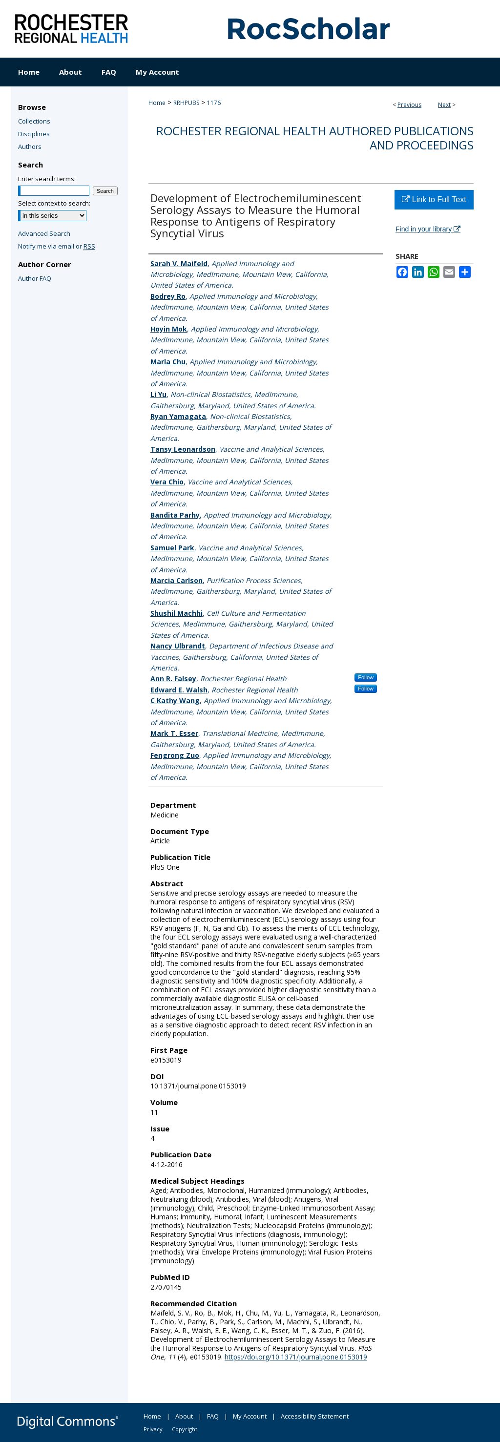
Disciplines (34, 133)
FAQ (213, 1416)
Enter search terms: (47, 178)
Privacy (153, 1429)
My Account (250, 1416)
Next (444, 105)
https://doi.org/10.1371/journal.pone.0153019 (296, 1356)
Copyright (184, 1429)
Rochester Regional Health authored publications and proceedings (315, 138)
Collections (34, 121)
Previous (409, 105)
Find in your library (428, 229)
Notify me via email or (56, 246)
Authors (30, 146)
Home (157, 103)
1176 (214, 103)
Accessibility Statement (315, 1416)
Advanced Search (44, 233)
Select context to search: (54, 203)
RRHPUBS (186, 103)
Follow (366, 677)
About (184, 1416)
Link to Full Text (434, 199)
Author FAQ (34, 278)
